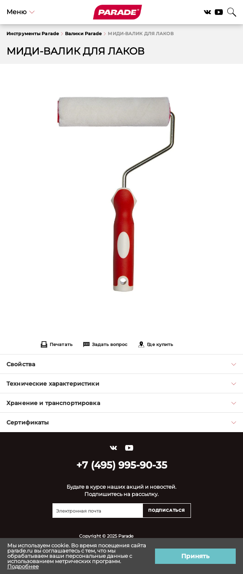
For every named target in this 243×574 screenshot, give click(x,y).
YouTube (219, 12)
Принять (195, 556)
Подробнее (23, 566)
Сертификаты (121, 422)
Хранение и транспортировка (121, 403)
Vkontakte (207, 12)
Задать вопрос (105, 344)
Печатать (56, 344)
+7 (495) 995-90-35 (121, 465)
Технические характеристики (121, 383)
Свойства (121, 364)
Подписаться (166, 510)
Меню (20, 12)
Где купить (155, 344)
